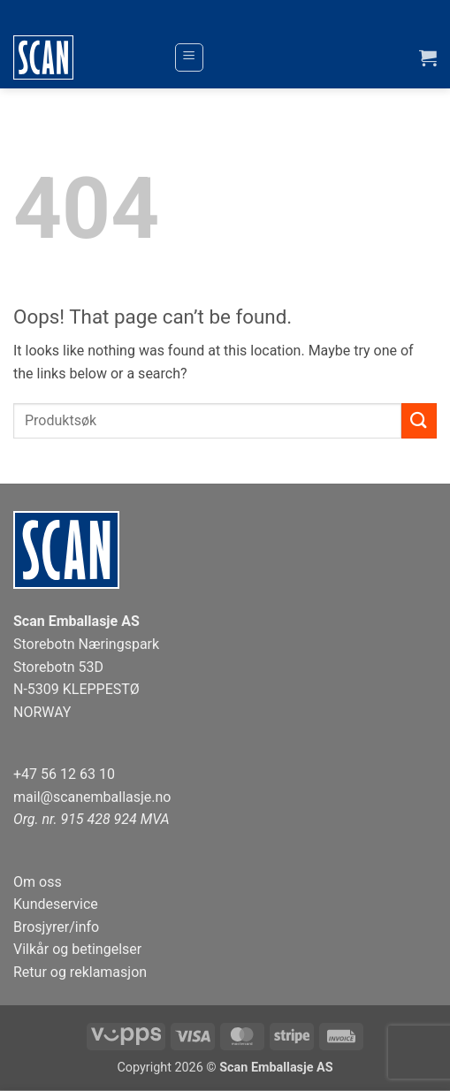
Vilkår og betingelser (77, 949)
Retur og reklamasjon (80, 972)
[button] (189, 57)
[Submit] (419, 420)
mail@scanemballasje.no (92, 797)
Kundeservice (55, 904)
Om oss (37, 882)
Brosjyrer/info (56, 927)
